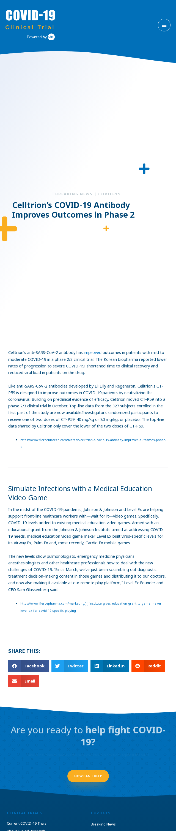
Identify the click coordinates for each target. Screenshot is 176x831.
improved (92, 352)
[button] (28, 666)
